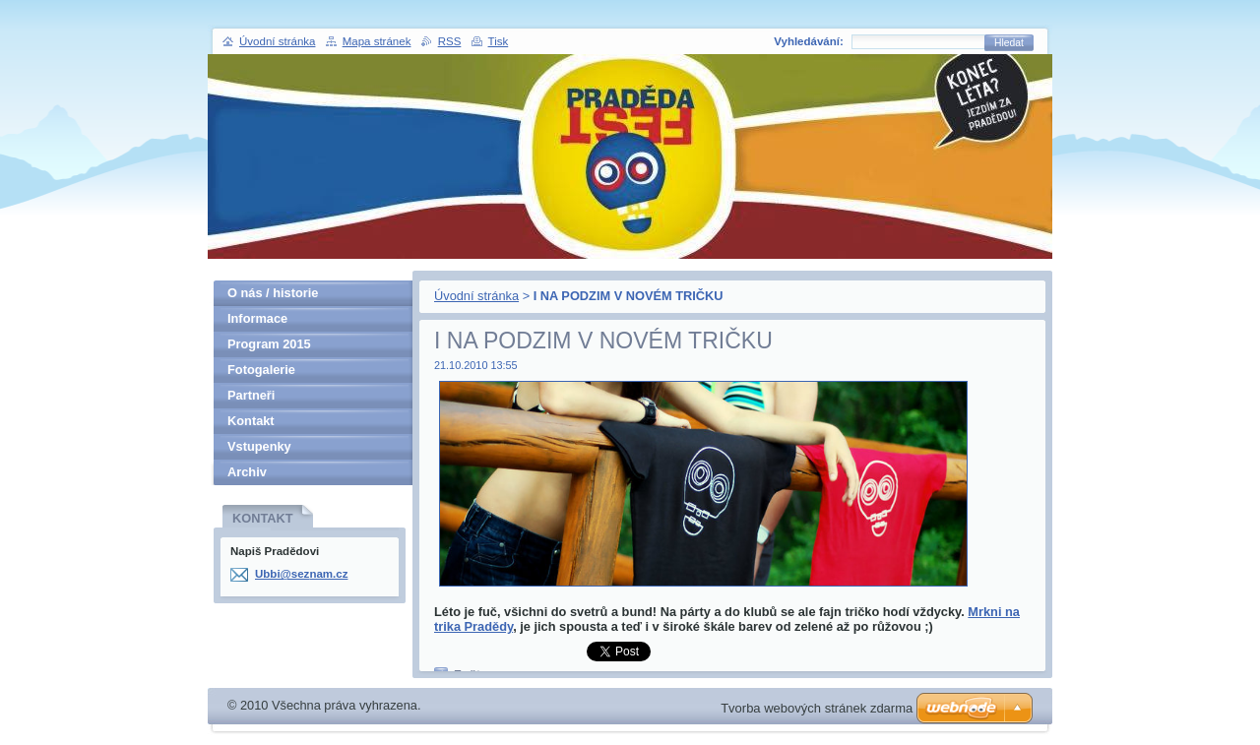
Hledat (1009, 42)
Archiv (247, 472)
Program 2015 (269, 344)
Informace (257, 318)
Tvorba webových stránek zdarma (817, 708)
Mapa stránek (377, 41)
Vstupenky (259, 446)
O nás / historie (272, 292)
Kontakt (251, 420)
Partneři (251, 395)
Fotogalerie (261, 369)
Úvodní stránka (476, 295)
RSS (450, 41)
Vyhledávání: (809, 41)
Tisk (498, 41)
